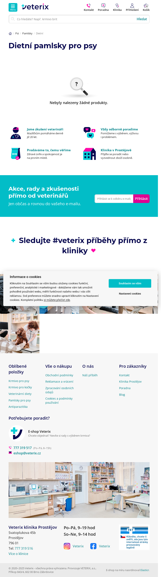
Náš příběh (90, 375)
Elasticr (144, 570)
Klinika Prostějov (130, 381)
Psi (17, 33)
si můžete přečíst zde (57, 299)
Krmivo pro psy (19, 381)
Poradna (125, 388)
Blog (122, 395)
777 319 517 (20, 448)
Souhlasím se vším (130, 283)
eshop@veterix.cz (25, 453)
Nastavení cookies (130, 293)
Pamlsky (27, 33)
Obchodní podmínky (59, 375)
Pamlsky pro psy (20, 400)
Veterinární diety (20, 394)
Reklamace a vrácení (59, 381)
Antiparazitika (18, 407)
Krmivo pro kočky (20, 387)
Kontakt (124, 375)
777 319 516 (24, 548)
